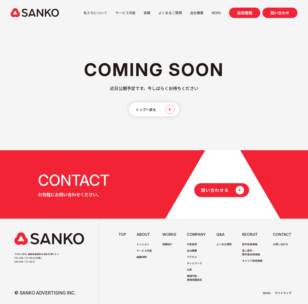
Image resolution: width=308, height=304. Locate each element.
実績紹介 (167, 244)
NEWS (216, 12)
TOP (122, 234)
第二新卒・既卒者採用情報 (251, 252)
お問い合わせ (280, 244)
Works (169, 234)
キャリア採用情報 (252, 260)
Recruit (250, 234)
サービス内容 (125, 12)
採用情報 (244, 12)
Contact (282, 234)
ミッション (143, 244)
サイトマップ (283, 293)
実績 (147, 12)
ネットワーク (194, 263)
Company (196, 234)
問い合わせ (279, 12)
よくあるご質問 (170, 12)
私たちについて (95, 12)
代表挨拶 (192, 244)
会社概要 (197, 12)
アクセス (192, 257)
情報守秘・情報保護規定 (194, 277)
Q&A (220, 234)
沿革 (189, 269)
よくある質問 (224, 244)
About (143, 234)
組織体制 (142, 257)
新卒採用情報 (249, 244)
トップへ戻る (146, 109)
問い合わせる (215, 190)
